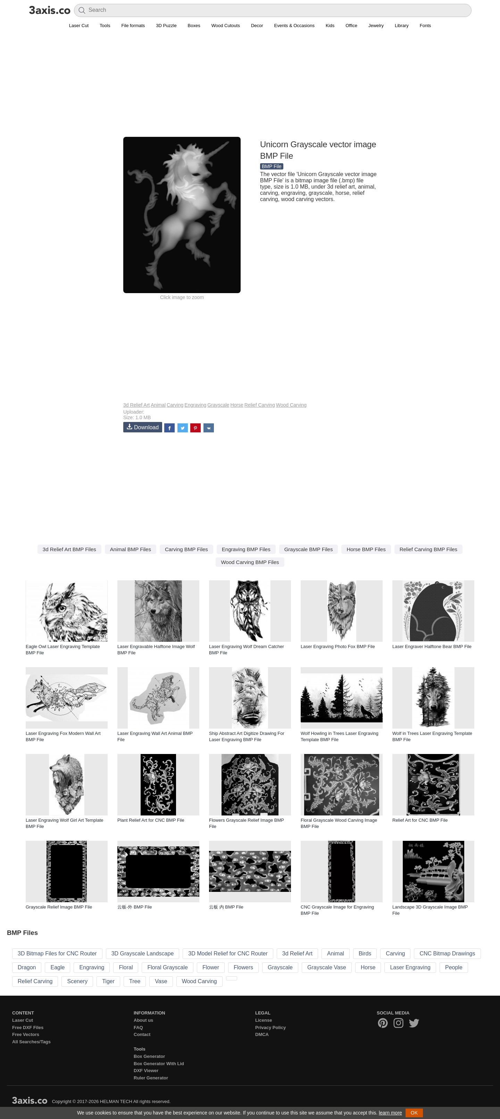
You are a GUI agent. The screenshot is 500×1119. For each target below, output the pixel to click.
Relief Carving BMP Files (428, 549)
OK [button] (414, 1113)
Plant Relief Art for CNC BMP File (150, 820)
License (263, 1020)
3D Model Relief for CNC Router (228, 953)
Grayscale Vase (326, 967)
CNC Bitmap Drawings (447, 953)
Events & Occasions (294, 25)
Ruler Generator (151, 1077)
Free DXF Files (27, 1027)
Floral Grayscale (167, 967)
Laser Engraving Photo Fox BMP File (338, 646)
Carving (175, 405)
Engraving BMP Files (246, 549)
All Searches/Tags (31, 1041)
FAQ (138, 1027)
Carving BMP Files (186, 549)
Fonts (425, 25)
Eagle (57, 967)
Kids (330, 25)
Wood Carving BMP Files (250, 562)
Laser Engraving (410, 967)
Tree (134, 981)
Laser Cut (79, 25)
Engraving (195, 405)
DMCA (262, 1034)
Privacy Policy (270, 1027)
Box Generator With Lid (159, 1063)
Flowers (243, 967)
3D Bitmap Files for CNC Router (57, 953)
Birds (365, 953)
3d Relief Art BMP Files (69, 549)
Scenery (77, 981)
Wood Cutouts (225, 25)
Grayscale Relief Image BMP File (59, 907)
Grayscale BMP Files (308, 549)
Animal (158, 405)
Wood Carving (291, 405)
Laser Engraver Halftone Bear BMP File (432, 646)
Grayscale (218, 405)
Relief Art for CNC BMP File (420, 820)
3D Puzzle (166, 25)
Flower (210, 967)
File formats (133, 25)
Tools (105, 25)
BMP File (272, 166)
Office (351, 25)
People (453, 967)
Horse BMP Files (366, 549)
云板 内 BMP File (226, 907)
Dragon (27, 967)
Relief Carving (259, 405)
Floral (126, 967)
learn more (390, 1113)
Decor (257, 25)
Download (143, 427)
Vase (161, 981)
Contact (142, 1034)
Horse (236, 405)
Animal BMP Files (130, 549)
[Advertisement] (250, 87)
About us (143, 1020)
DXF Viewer (146, 1070)
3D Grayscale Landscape (142, 953)
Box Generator (149, 1056)
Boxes (194, 25)
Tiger (108, 981)
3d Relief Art (136, 405)
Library (402, 25)
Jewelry (376, 25)
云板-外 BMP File (134, 907)
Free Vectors (25, 1034)
